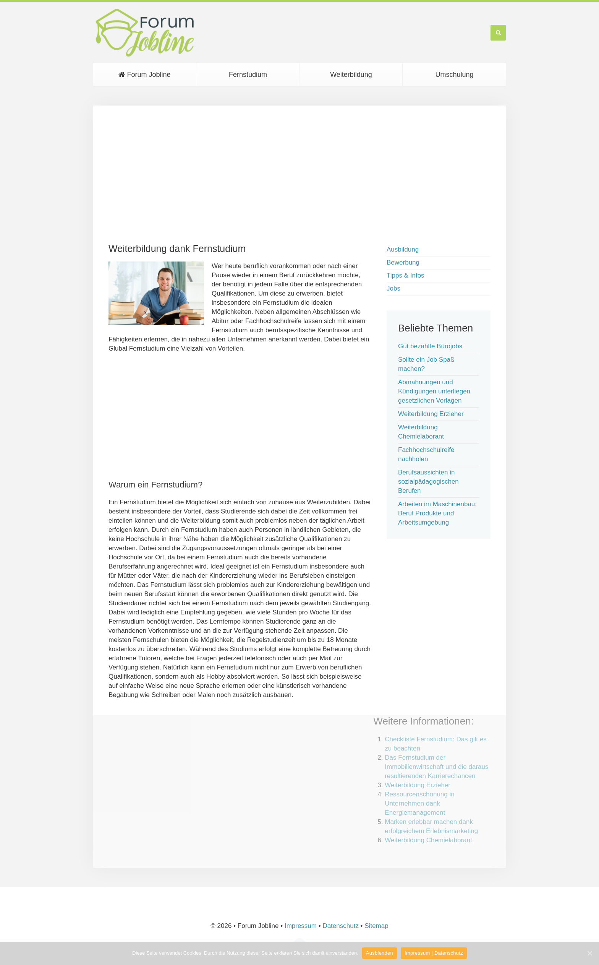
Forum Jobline (144, 74)
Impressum (301, 925)
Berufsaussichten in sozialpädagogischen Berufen (428, 481)
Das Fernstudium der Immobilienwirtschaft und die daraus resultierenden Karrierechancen (436, 767)
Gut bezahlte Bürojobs (430, 346)
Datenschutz (340, 925)
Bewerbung (403, 262)
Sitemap (376, 925)
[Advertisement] (299, 174)
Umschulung (454, 74)
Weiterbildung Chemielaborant (428, 840)
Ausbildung (403, 249)
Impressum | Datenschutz (434, 953)
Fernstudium (248, 74)
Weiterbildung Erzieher (431, 414)
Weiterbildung (351, 74)
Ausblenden (379, 953)
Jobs (393, 288)
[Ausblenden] (589, 953)
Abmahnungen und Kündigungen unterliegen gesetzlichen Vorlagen (434, 391)
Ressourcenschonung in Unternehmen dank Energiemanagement (419, 803)
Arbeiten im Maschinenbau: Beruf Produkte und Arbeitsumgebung (437, 513)
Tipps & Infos (405, 275)
